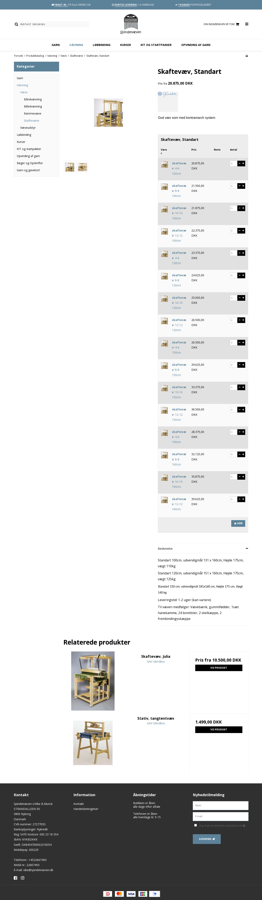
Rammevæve (32, 113)
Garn (56, 45)
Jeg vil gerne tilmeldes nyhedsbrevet (223, 824)
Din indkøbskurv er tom (222, 24)
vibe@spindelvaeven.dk (38, 870)
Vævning (76, 45)
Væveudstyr (28, 128)
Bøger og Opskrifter (30, 163)
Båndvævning (33, 99)
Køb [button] (238, 523)
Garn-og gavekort (28, 170)
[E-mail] (220, 816)
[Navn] (220, 805)
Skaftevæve (31, 120)
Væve (24, 92)
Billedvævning (33, 106)
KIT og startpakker (156, 45)
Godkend (205, 839)
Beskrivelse (165, 548)
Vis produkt (218, 667)
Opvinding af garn (195, 45)
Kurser (125, 45)
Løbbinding (101, 45)
